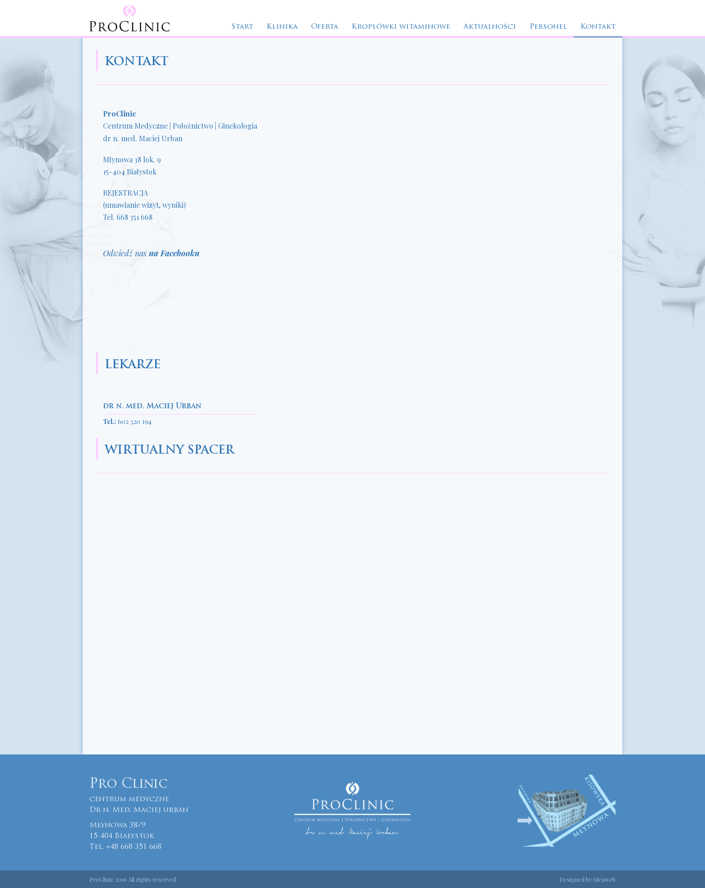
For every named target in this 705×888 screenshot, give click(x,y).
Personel (548, 27)
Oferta (324, 27)
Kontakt (598, 27)
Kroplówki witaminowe (401, 27)
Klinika (282, 27)
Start (242, 27)
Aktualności (490, 27)
